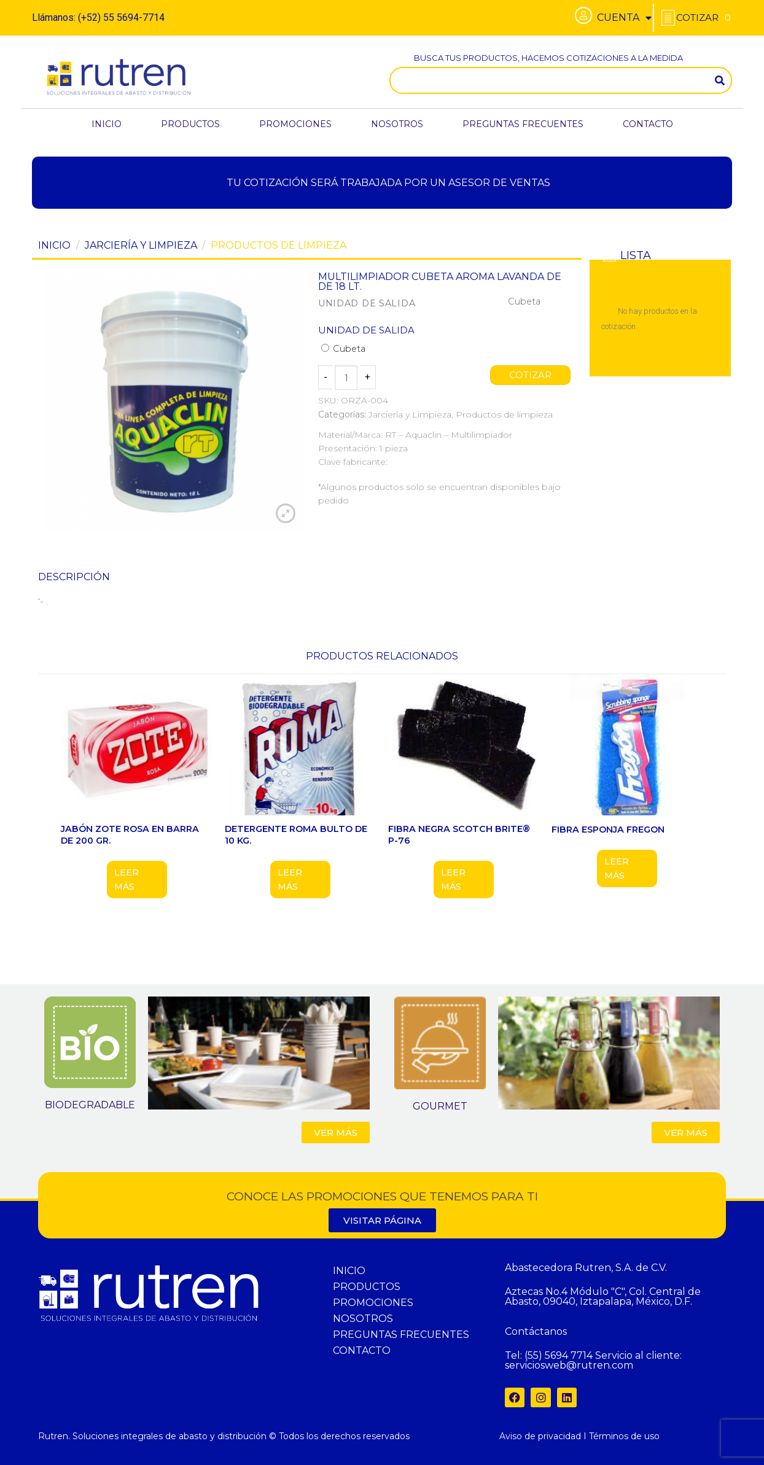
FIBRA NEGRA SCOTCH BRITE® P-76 (459, 834)
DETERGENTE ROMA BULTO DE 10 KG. (296, 834)
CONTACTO (648, 124)
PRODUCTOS (190, 124)
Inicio (54, 245)
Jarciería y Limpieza (141, 245)
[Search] (720, 80)
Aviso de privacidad (540, 1436)
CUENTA (624, 18)
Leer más (126, 879)
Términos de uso (624, 1436)
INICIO (107, 124)
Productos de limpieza (278, 245)
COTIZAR (530, 375)
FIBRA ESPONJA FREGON (608, 829)
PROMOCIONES (295, 124)
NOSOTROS (397, 124)
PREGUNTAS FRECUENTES (522, 124)
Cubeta (343, 348)
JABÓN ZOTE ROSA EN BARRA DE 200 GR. (130, 834)
